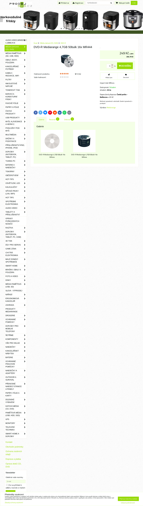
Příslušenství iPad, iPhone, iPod (15, 146)
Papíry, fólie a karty (16, 394)
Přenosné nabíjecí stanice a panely (16, 386)
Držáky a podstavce (16, 140)
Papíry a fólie (16, 107)
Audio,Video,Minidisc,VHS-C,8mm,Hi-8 (16, 41)
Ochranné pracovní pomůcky (16, 364)
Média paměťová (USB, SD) (16, 285)
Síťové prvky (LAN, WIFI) (16, 192)
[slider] (64, 74)
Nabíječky (16, 347)
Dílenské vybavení (16, 401)
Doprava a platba (13, 459)
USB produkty (16, 118)
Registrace (78, 3)
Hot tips (16, 198)
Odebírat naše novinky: (14, 477)
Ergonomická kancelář (16, 300)
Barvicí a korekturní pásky (16, 96)
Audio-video (16, 208)
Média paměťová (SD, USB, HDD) (16, 55)
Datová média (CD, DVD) (16, 407)
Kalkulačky (16, 187)
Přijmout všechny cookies (128, 499)
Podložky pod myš (16, 129)
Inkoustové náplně (16, 85)
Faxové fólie (16, 103)
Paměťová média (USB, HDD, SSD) (16, 414)
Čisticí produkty (16, 112)
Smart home (16, 266)
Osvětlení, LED (16, 183)
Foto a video (16, 276)
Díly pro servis (16, 245)
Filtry (16, 80)
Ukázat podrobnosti (128, 503)
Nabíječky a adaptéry (16, 372)
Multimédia (16, 135)
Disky (16, 280)
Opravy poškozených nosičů (12, 221)
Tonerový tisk (16, 90)
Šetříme (16, 335)
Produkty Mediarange (11, 310)
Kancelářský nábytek (16, 352)
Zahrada (16, 305)
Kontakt (9, 442)
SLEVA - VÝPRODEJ (13, 291)
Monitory (16, 423)
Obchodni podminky (14, 447)
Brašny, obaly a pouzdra (16, 271)
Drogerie (16, 315)
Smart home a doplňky (16, 435)
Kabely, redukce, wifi (16, 74)
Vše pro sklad (16, 343)
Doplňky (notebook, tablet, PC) (16, 154)
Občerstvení (16, 175)
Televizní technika (16, 428)
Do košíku (125, 65)
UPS (16, 419)
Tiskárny (16, 171)
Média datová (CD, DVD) (16, 48)
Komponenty (16, 339)
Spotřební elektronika (16, 203)
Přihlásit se (64, 3)
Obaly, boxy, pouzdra (16, 61)
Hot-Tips (16, 179)
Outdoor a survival (16, 378)
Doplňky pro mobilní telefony (16, 328)
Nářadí (16, 295)
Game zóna (16, 249)
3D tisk (16, 241)
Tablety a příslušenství (16, 213)
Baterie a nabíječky (16, 166)
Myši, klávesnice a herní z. (16, 123)
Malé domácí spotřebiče (16, 260)
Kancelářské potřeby (16, 68)
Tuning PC (16, 161)
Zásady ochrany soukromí (14, 502)
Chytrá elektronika (16, 254)
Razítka (16, 228)
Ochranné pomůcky (16, 321)
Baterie (16, 357)
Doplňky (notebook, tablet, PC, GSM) (16, 234)
